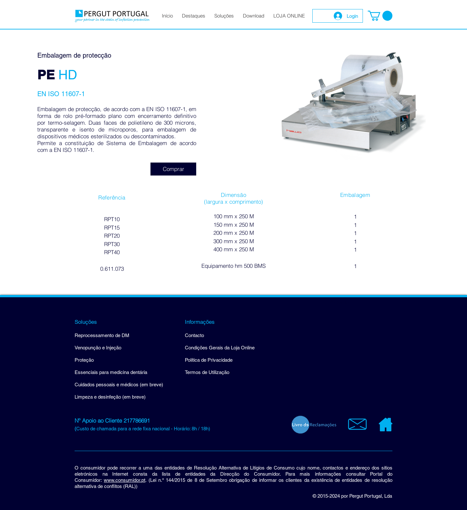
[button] (380, 16)
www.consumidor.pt (124, 480)
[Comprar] (173, 169)
